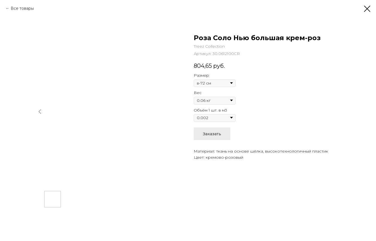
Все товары (22, 8)
